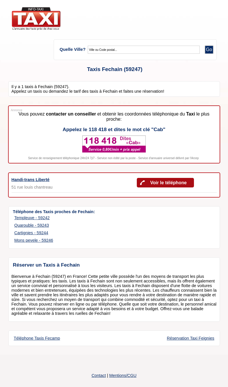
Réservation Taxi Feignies (190, 338)
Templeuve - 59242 (32, 217)
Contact (98, 375)
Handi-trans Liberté (31, 179)
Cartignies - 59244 (31, 232)
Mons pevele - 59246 (33, 240)
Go (209, 49)
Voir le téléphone (168, 182)
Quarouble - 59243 (31, 225)
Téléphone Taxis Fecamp (37, 338)
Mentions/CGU (122, 375)
